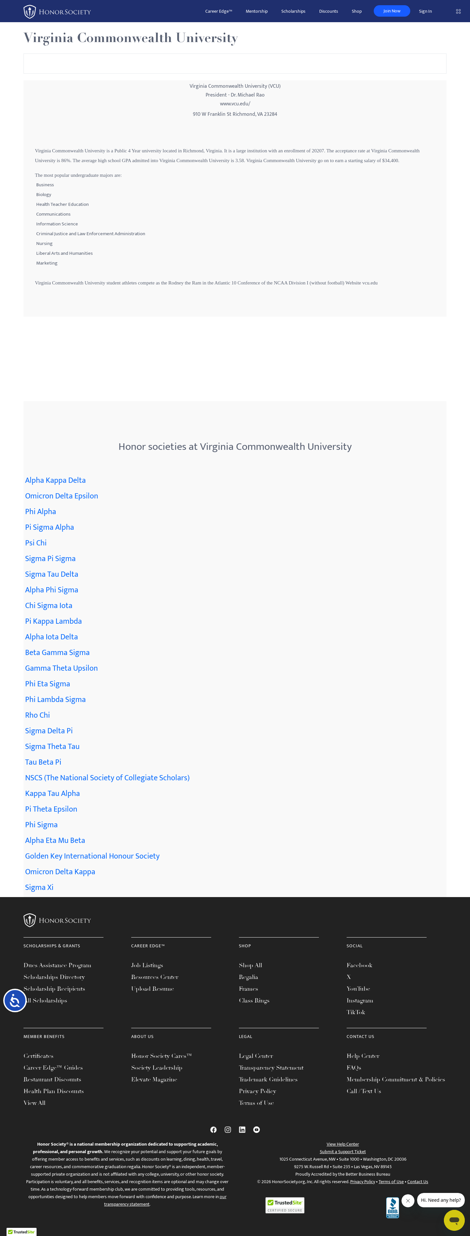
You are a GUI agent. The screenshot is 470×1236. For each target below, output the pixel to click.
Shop (357, 11)
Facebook (359, 965)
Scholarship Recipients (54, 988)
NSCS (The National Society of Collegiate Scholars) (107, 778)
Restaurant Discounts (52, 1079)
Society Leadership (156, 1067)
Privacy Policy (257, 1091)
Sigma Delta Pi (49, 731)
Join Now (392, 11)
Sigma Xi (39, 887)
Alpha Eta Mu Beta (55, 840)
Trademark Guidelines (268, 1079)
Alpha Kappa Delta (55, 480)
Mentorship (257, 11)
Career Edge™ (218, 11)
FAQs (354, 1067)
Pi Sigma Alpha (49, 527)
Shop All (250, 965)
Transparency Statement (271, 1067)
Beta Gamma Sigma (57, 652)
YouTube (358, 988)
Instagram (360, 1000)
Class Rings (254, 1000)
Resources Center (154, 977)
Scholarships (293, 11)
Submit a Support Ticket (343, 1151)
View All (34, 1102)
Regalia (248, 977)
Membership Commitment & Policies (396, 1079)
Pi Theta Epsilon (51, 809)
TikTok (356, 1012)
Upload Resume (152, 988)
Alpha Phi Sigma (51, 590)
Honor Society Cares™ (161, 1056)
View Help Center (343, 1144)
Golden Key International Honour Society (92, 856)
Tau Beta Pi (43, 762)
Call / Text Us (364, 1091)
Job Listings (147, 965)
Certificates (39, 1056)
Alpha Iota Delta (51, 637)
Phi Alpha (40, 511)
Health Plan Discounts (54, 1091)
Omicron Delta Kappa (60, 871)
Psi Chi (36, 543)
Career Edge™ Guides (53, 1067)
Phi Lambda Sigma (55, 699)
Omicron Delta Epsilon (61, 496)
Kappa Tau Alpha (52, 793)
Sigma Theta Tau (52, 746)
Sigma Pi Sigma (50, 558)
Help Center (363, 1056)
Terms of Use (256, 1102)
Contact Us (417, 1181)
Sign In (425, 11)
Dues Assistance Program (57, 965)
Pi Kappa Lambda (53, 621)
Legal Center (256, 1056)
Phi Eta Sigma (47, 684)
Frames (248, 988)
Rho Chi (37, 715)
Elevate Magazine (154, 1079)
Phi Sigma (41, 825)
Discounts (328, 11)
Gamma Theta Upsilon (61, 668)
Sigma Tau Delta (51, 574)
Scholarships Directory (54, 977)
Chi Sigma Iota (48, 605)
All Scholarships (45, 1000)
